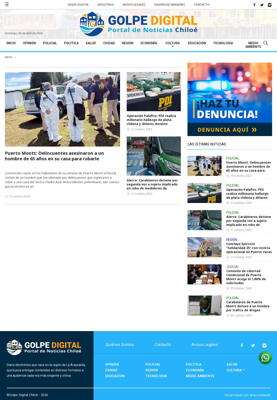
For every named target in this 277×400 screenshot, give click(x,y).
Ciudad (109, 43)
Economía (149, 43)
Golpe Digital (78, 4)
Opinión (29, 43)
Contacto (202, 4)
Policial (50, 43)
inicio (8, 57)
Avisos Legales (134, 4)
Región (127, 43)
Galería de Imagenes (169, 4)
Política (71, 43)
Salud (91, 43)
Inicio (11, 43)
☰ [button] (7, 4)
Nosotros (106, 4)
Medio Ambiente (253, 44)
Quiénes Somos (120, 344)
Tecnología (223, 43)
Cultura (172, 43)
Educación (197, 43)
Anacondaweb (260, 395)
